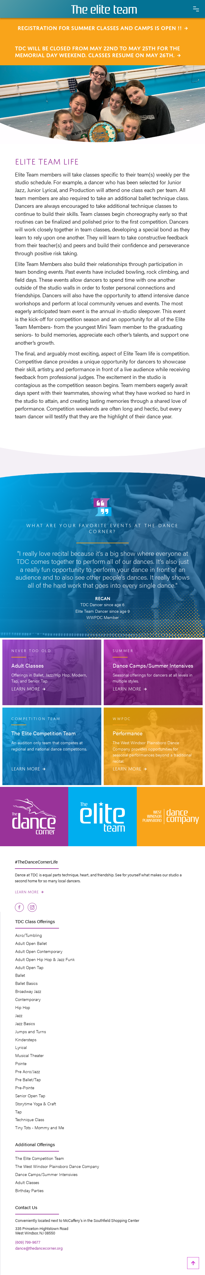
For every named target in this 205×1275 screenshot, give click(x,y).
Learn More (28, 688)
